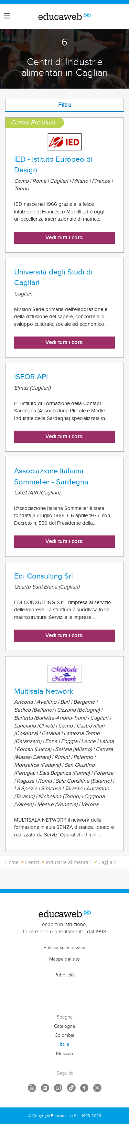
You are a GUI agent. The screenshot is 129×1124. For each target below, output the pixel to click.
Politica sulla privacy (64, 948)
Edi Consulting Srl (43, 576)
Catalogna (64, 1026)
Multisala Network (43, 691)
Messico (64, 1053)
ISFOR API (31, 376)
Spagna (65, 1017)
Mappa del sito (64, 959)
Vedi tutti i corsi (64, 238)
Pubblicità (64, 975)
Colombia (64, 1035)
